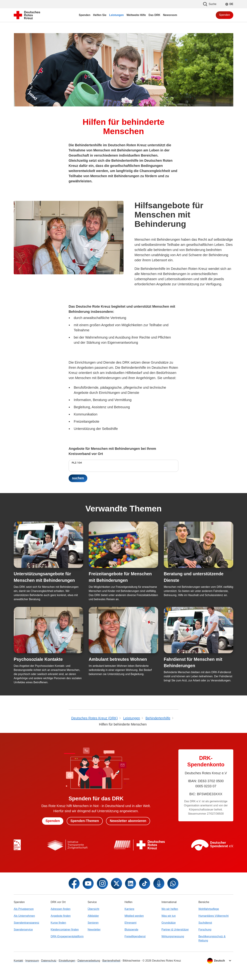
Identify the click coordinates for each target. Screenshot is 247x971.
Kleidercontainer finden (65, 929)
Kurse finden (58, 922)
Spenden (224, 14)
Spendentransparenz (26, 922)
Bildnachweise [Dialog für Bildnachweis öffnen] (131, 960)
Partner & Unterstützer (175, 929)
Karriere (129, 908)
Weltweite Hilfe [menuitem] (136, 15)
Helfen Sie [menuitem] (99, 15)
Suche (209, 4)
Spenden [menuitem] (84, 15)
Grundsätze (168, 922)
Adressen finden (60, 908)
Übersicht (93, 908)
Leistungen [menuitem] (116, 15)
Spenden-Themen (84, 821)
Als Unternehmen (24, 915)
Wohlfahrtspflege (208, 908)
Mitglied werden (134, 915)
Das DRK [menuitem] (154, 15)
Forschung (204, 929)
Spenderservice (23, 929)
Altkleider (93, 915)
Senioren (93, 922)
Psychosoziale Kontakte (38, 659)
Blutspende (131, 929)
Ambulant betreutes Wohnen (118, 659)
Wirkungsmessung (172, 936)
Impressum (32, 960)
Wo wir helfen (169, 908)
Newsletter (94, 929)
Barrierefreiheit (111, 960)
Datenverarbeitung (89, 960)
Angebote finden (61, 915)
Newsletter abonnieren (128, 821)
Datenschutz (48, 960)
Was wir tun (168, 915)
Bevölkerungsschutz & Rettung (212, 938)
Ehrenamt (130, 922)
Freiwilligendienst (135, 936)
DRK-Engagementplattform (67, 936)
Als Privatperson (24, 908)
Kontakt (18, 960)
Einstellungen (67, 960)
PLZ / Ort (77, 462)
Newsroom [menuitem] (170, 15)
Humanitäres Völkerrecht (213, 915)
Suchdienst (205, 922)
